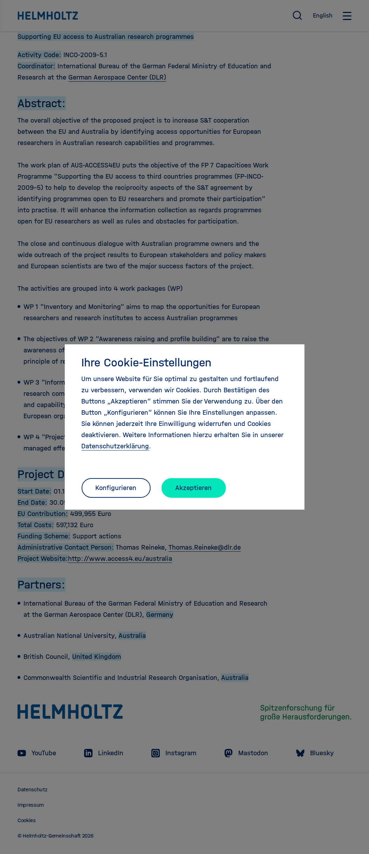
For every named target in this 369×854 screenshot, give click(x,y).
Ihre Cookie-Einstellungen (146, 362)
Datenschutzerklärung (115, 446)
